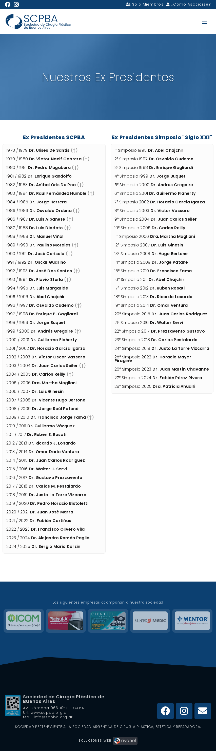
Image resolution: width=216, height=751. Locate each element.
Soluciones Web (108, 740)
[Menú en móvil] (204, 21)
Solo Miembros (145, 4)
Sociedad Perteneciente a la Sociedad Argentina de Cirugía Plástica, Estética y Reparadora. (108, 726)
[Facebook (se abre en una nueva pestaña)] (8, 4)
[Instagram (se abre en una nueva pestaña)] (16, 4)
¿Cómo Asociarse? (188, 4)
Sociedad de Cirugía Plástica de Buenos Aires (63, 699)
